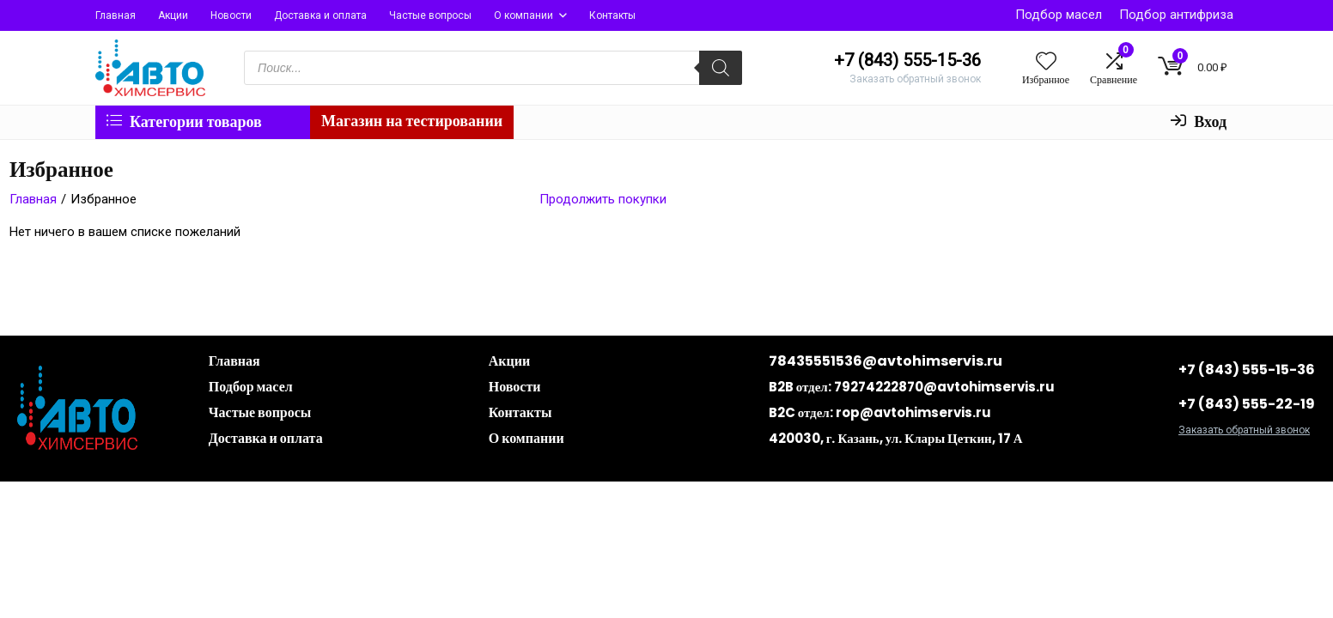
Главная (115, 15)
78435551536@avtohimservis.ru (885, 361)
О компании (523, 15)
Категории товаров (184, 121)
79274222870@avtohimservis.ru (944, 387)
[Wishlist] (1046, 63)
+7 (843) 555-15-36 (1246, 369)
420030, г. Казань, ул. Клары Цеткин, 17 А (896, 438)
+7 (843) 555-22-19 (1246, 404)
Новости (231, 15)
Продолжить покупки (602, 199)
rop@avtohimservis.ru (913, 412)
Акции (173, 15)
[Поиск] (720, 68)
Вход (1198, 121)
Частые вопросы (430, 15)
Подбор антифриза (1176, 14)
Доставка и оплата (320, 15)
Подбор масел (1058, 14)
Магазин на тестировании (411, 120)
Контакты (612, 15)
